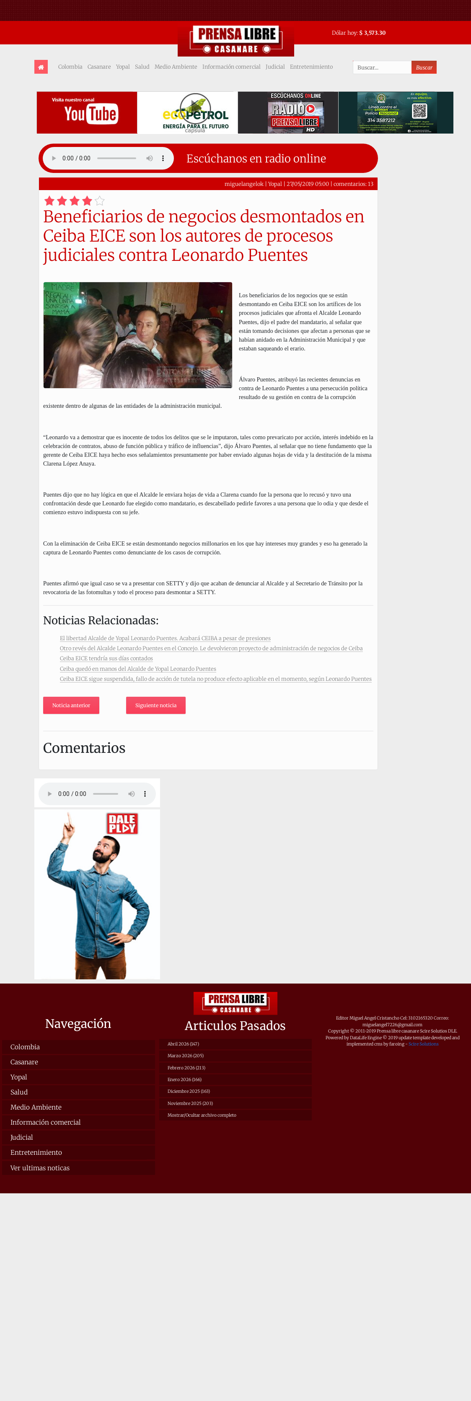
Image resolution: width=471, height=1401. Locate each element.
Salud (142, 66)
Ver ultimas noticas (40, 1168)
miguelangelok (244, 183)
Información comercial (231, 66)
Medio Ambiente (176, 66)
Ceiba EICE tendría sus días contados (106, 658)
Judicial (275, 66)
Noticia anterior (71, 705)
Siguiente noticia (155, 705)
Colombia (70, 66)
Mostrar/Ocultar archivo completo (202, 1115)
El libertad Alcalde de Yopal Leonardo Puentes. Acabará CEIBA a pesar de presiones (165, 638)
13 (370, 183)
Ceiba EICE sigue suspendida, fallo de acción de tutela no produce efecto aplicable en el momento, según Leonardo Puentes (216, 678)
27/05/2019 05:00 (308, 183)
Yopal (123, 66)
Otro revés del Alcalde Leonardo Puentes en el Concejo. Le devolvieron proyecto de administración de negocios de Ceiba (211, 648)
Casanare (99, 66)
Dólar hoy (344, 32)
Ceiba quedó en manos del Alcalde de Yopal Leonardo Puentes (138, 668)
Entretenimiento (311, 66)
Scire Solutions (424, 1044)
